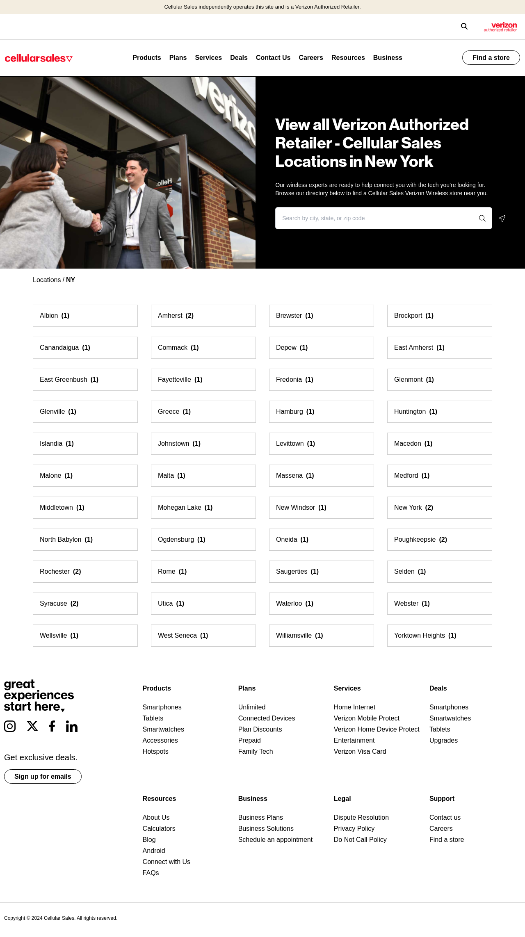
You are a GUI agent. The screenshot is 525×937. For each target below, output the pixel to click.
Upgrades (443, 740)
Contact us (445, 817)
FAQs (151, 872)
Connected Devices (266, 718)
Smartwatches (163, 729)
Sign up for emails (42, 776)
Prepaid (249, 740)
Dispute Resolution (361, 817)
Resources (348, 57)
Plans (178, 57)
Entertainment (354, 740)
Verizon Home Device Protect (377, 729)
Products (146, 57)
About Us (156, 817)
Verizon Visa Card (360, 751)
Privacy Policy (354, 828)
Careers (311, 57)
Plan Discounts (260, 729)
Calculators (159, 828)
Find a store (491, 57)
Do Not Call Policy (360, 839)
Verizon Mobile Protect (366, 718)
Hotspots (156, 751)
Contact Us (273, 57)
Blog (149, 839)
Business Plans (260, 817)
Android (154, 850)
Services (208, 57)
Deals (239, 57)
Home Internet (354, 707)
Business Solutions (266, 828)
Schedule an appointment (275, 839)
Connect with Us (167, 861)
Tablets (153, 718)
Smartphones (162, 707)
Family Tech (255, 751)
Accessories (160, 740)
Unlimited (252, 707)
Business (387, 57)
